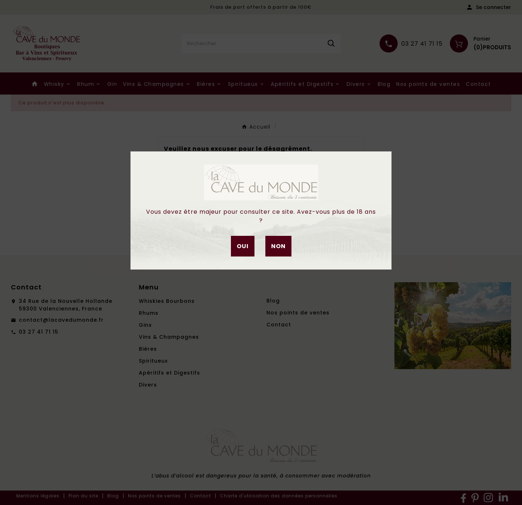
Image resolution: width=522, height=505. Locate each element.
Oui (243, 246)
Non (278, 246)
